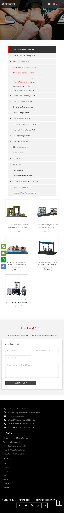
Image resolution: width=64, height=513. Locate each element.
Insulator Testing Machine (21, 187)
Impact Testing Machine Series (23, 101)
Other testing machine (20, 147)
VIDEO (5, 480)
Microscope (17, 164)
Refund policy (25, 500)
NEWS (5, 476)
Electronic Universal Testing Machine (25, 56)
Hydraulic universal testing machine (25, 67)
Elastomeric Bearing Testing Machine (25, 130)
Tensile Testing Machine (21, 61)
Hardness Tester (18, 153)
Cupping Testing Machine (21, 136)
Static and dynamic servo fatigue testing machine (29, 78)
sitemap (6, 488)
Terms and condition (45, 500)
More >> (17, 231)
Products (6, 468)
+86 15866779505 (28, 424)
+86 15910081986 (28, 420)
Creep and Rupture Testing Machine (25, 124)
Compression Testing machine (23, 107)
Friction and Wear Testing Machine (24, 193)
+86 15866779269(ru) (29, 427)
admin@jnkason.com (19, 416)
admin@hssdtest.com (50, 336)
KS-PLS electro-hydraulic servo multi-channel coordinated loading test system (47, 264)
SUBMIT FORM (21, 383)
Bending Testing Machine (21, 118)
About (5, 472)
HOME (5, 464)
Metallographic (18, 170)
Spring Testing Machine (20, 141)
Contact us (7, 484)
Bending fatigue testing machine (24, 91)
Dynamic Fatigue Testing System (23, 73)
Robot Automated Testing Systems (24, 95)
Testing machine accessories (22, 176)
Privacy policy (8, 500)
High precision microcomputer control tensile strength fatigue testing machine (16, 302)
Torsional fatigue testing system (23, 86)
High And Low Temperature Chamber (25, 181)
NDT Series (16, 159)
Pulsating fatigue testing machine (23, 49)
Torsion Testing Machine (21, 113)
